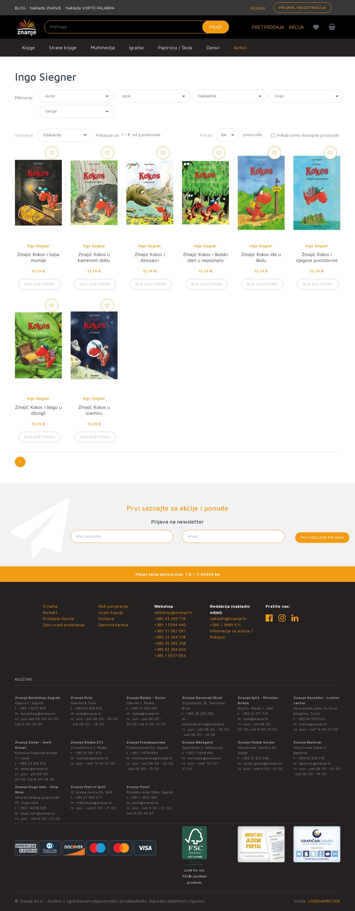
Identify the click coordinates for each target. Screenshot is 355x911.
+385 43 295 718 (170, 618)
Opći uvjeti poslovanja (63, 624)
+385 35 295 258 (170, 643)
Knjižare (257, 7)
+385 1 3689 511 (225, 624)
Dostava (106, 618)
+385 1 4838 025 (32, 808)
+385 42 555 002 (311, 719)
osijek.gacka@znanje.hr (262, 763)
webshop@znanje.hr (173, 612)
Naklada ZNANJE (45, 7)
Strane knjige (63, 47)
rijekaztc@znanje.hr (92, 758)
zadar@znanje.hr (34, 768)
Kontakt (50, 612)
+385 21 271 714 (254, 713)
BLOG (20, 7)
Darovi (213, 47)
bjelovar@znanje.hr (315, 763)
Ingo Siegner (38, 245)
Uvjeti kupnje (110, 612)
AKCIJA (296, 27)
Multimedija (103, 47)
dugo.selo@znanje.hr (38, 813)
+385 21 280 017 (88, 797)
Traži (215, 26)
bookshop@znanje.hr (38, 713)
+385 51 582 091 (170, 630)
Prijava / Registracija (302, 7)
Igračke (136, 47)
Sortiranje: (25, 135)
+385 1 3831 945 (143, 797)
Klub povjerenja (113, 606)
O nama (50, 606)
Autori (240, 47)
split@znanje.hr (256, 719)
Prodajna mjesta (58, 618)
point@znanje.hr (145, 802)
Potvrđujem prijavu (322, 537)
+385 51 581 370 (88, 753)
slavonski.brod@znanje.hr (203, 724)
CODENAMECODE (324, 900)
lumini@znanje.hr (313, 724)
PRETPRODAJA (268, 27)
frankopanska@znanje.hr (152, 758)
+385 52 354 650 (170, 649)
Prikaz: (206, 135)
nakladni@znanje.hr (228, 618)
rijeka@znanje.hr (145, 713)
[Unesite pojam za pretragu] (136, 27)
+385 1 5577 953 (170, 655)
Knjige (28, 47)
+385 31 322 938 (255, 758)
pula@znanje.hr (89, 713)
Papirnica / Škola (175, 47)
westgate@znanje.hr (204, 758)
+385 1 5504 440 (170, 624)
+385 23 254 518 (170, 636)
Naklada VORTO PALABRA (90, 7)
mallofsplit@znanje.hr (94, 802)
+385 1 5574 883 (144, 753)
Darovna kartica (113, 624)
